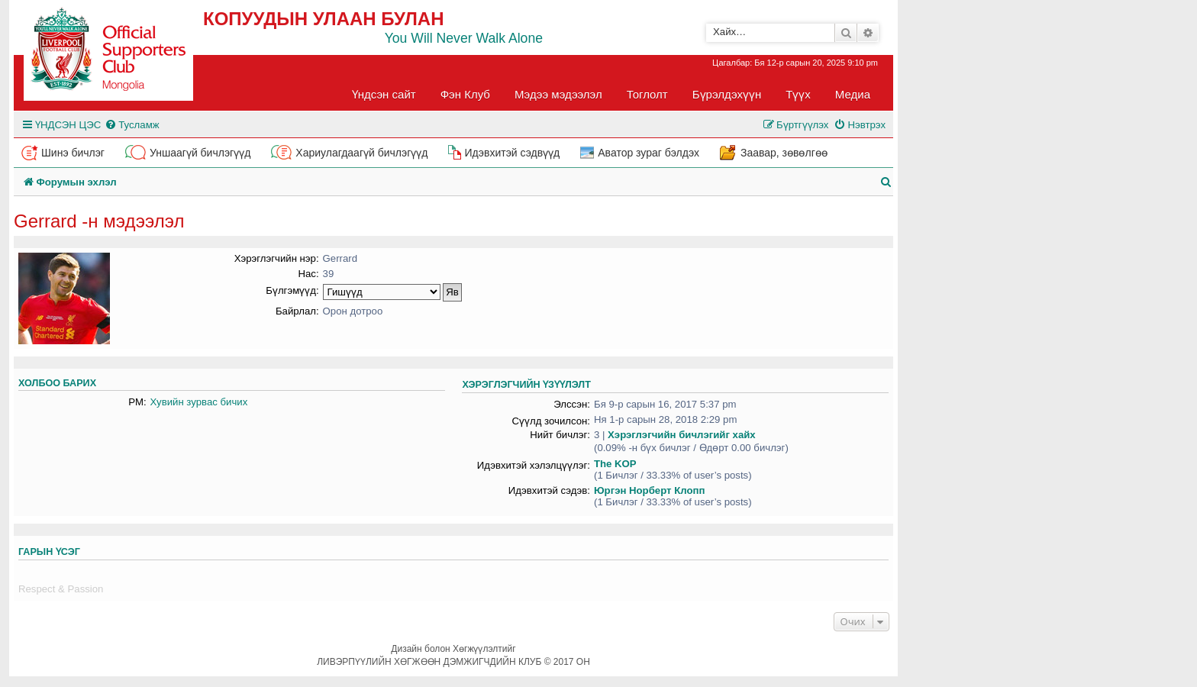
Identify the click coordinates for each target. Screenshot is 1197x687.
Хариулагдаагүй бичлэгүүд (361, 153)
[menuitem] (132, 125)
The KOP (615, 463)
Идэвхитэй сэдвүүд (512, 153)
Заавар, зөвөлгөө (784, 153)
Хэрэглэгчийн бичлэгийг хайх (682, 434)
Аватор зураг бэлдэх (648, 153)
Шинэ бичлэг (73, 153)
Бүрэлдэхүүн (726, 94)
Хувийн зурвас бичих (199, 402)
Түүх (798, 94)
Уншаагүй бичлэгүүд (200, 153)
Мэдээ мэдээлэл (558, 94)
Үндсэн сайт (384, 94)
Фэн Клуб (465, 94)
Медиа (852, 94)
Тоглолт (647, 94)
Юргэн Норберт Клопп (649, 490)
